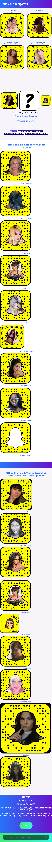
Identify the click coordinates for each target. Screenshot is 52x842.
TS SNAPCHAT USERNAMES (14, 134)
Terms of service (26, 804)
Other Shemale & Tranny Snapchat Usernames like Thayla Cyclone (26, 474)
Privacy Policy (26, 801)
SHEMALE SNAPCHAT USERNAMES (30, 131)
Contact (26, 797)
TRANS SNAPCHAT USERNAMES (37, 134)
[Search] (26, 837)
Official (13, 131)
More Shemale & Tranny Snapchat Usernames (26, 146)
